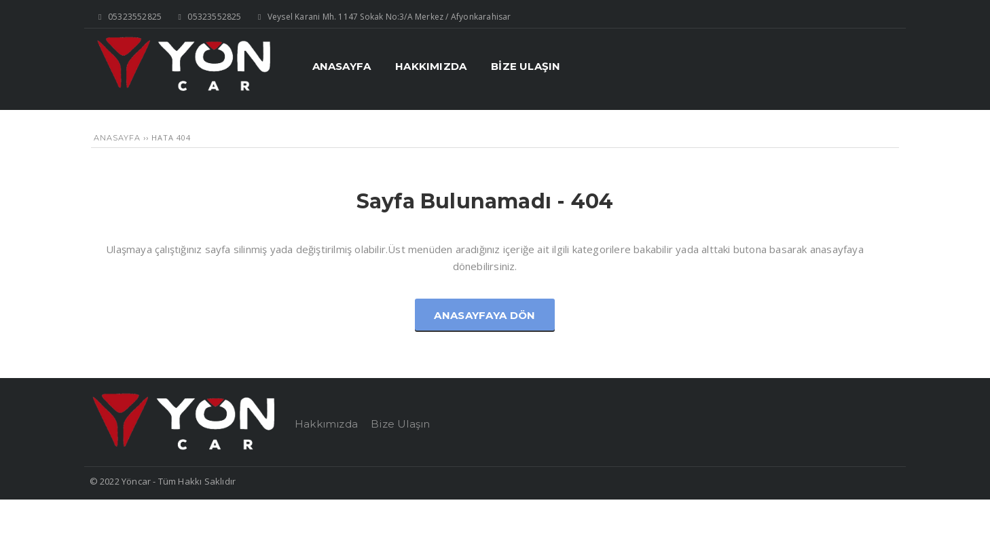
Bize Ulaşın (400, 423)
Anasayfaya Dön (484, 315)
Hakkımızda (326, 423)
